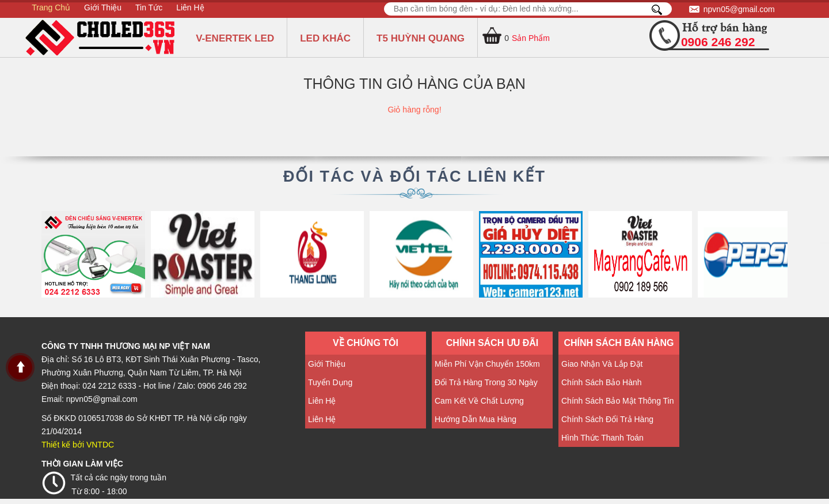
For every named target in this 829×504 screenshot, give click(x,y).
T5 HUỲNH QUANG (421, 38)
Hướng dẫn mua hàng (475, 419)
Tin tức (148, 7)
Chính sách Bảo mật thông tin (617, 400)
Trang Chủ (51, 7)
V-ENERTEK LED (235, 38)
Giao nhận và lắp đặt (602, 363)
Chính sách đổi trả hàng (607, 419)
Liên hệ (190, 7)
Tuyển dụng (330, 382)
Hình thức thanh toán (602, 437)
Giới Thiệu (102, 7)
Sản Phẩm (531, 38)
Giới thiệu (326, 363)
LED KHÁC (325, 38)
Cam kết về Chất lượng (479, 400)
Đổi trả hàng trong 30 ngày (486, 382)
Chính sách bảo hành (601, 382)
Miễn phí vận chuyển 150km (487, 363)
